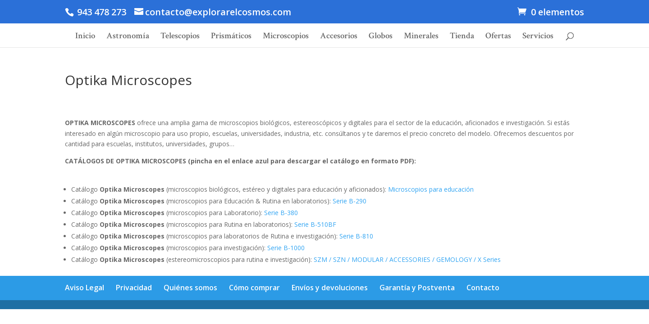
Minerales (421, 37)
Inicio (85, 37)
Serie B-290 (349, 201)
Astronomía (127, 37)
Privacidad (134, 287)
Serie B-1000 (286, 247)
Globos (381, 37)
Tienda (462, 37)
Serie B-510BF (315, 224)
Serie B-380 (281, 212)
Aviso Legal (84, 287)
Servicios (537, 37)
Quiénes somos (190, 287)
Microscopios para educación (431, 189)
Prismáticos (231, 37)
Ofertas (498, 37)
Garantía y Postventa (417, 287)
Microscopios (286, 37)
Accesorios (338, 37)
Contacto (482, 287)
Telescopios (180, 37)
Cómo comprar (254, 287)
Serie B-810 (356, 236)
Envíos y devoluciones (330, 287)
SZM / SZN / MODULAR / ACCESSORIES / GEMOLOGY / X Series (407, 259)
